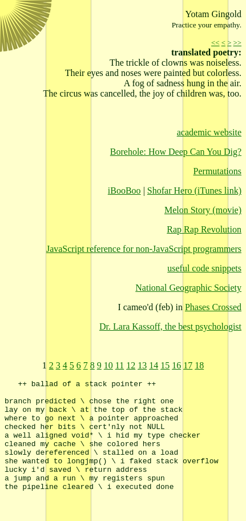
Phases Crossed (213, 307)
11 (119, 365)
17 (187, 365)
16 (176, 365)
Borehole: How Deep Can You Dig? (175, 152)
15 (165, 365)
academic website (209, 132)
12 (130, 365)
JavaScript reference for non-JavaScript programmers (143, 249)
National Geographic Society (188, 287)
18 (199, 365)
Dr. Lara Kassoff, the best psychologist (170, 326)
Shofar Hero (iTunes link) (194, 190)
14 (153, 365)
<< (215, 43)
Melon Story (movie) (202, 210)
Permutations (217, 171)
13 (142, 365)
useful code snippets (204, 268)
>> (237, 43)
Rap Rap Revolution (204, 229)
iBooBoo (124, 190)
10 (108, 365)
